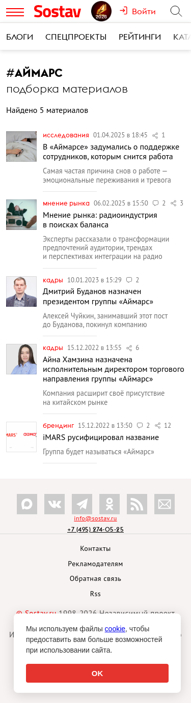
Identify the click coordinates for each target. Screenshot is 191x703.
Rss (95, 593)
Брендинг (59, 425)
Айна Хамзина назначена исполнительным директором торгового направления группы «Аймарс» (113, 369)
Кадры (54, 280)
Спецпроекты (75, 37)
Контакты (95, 548)
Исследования (67, 135)
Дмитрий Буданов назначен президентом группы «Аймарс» (98, 296)
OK (97, 673)
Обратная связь (96, 578)
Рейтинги (140, 37)
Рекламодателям (95, 563)
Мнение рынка (67, 203)
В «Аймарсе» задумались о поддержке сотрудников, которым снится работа (111, 151)
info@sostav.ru (95, 518)
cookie (115, 629)
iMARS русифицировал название (101, 437)
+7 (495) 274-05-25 (95, 529)
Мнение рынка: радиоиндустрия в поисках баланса (100, 219)
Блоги (19, 37)
